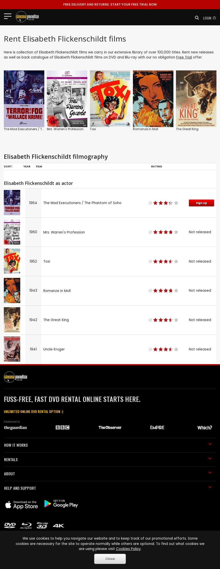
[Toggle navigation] (9, 16)
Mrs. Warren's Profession (65, 129)
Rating (156, 166)
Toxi (93, 129)
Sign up (201, 203)
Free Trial (184, 57)
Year (26, 166)
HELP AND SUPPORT (108, 488)
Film (39, 166)
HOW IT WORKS (108, 445)
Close (110, 559)
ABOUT (108, 473)
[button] (195, 17)
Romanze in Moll (145, 129)
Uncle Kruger (54, 349)
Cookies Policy (128, 548)
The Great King (187, 129)
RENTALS (108, 459)
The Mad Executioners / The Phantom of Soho (38, 129)
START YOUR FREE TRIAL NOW (110, 4)
